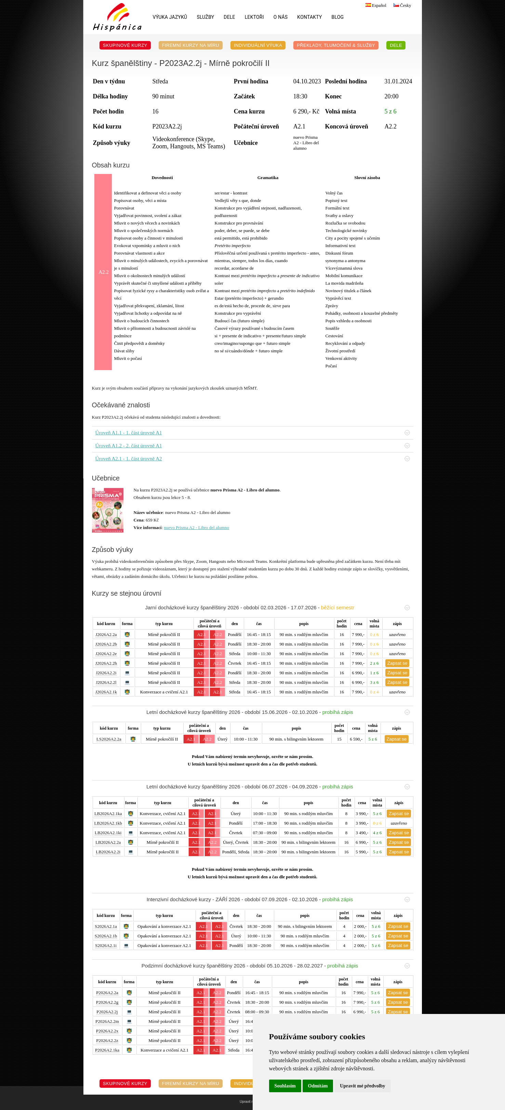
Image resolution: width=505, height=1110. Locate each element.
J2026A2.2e (106, 653)
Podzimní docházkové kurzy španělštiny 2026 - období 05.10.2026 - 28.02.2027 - (276, 966)
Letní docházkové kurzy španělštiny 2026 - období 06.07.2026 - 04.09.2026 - (278, 786)
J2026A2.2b (106, 644)
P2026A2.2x (107, 1030)
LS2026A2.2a (108, 739)
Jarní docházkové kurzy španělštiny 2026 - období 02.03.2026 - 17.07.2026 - (277, 607)
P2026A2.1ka (107, 1050)
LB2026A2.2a (108, 842)
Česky (401, 5)
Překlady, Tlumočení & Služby (336, 45)
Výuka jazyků (170, 17)
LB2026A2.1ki (108, 832)
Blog (338, 17)
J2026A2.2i (106, 672)
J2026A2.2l (106, 682)
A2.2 (217, 634)
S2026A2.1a (106, 926)
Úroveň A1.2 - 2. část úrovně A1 (252, 445)
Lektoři (254, 17)
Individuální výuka (258, 45)
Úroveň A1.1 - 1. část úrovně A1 (252, 432)
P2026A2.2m (107, 1021)
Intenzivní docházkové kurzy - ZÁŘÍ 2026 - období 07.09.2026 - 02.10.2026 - (278, 899)
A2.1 (201, 634)
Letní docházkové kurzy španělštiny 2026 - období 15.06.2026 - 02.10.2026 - (278, 712)
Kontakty (309, 17)
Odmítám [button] (318, 1085)
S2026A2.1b (106, 935)
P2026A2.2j (107, 1011)
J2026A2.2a (106, 634)
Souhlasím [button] (285, 1085)
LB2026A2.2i (108, 851)
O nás (281, 17)
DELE (229, 17)
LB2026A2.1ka (108, 813)
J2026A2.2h (106, 663)
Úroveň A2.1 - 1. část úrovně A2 (252, 458)
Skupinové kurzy (125, 45)
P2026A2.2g (107, 1002)
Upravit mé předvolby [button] (362, 1085)
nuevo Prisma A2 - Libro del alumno (196, 527)
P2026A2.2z (107, 1040)
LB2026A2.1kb (108, 823)
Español (375, 5)
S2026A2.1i (105, 945)
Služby (205, 17)
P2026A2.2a (107, 992)
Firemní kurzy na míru (190, 45)
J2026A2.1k (106, 691)
